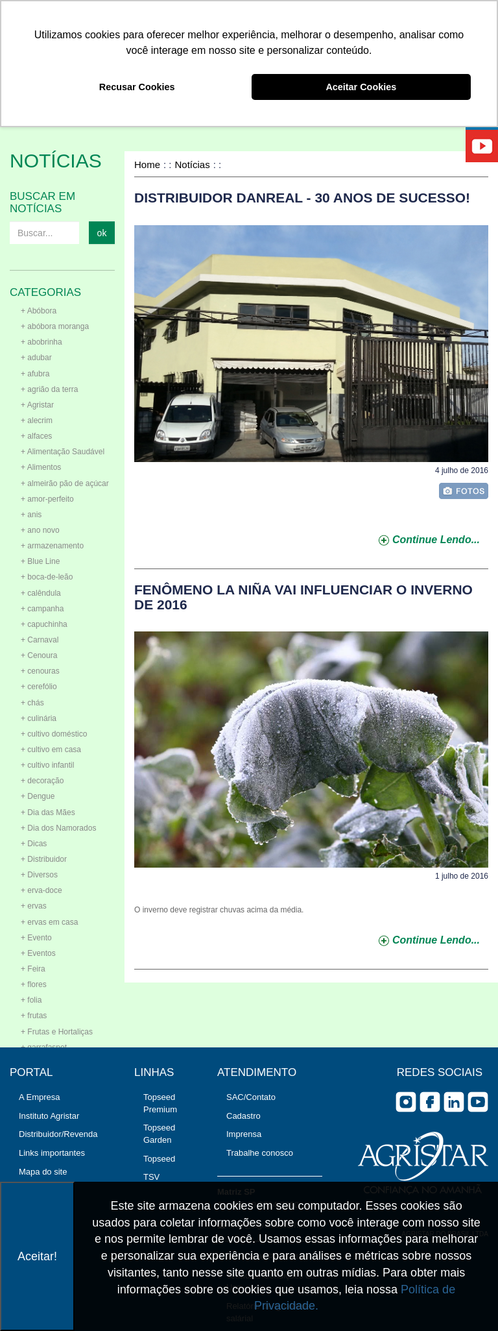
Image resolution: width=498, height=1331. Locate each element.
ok (102, 233)
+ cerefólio (39, 686)
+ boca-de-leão (47, 576)
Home (147, 164)
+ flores (34, 984)
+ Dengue (37, 796)
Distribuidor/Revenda (58, 1134)
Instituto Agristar (49, 1116)
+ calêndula (41, 593)
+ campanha (42, 608)
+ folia (31, 1000)
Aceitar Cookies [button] (361, 87)
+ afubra (35, 373)
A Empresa (39, 1097)
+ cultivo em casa (51, 749)
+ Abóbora (38, 310)
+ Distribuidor (44, 859)
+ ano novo (40, 530)
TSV (151, 1177)
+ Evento (36, 937)
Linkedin (454, 1102)
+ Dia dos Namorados (58, 828)
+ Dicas (34, 843)
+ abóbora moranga (55, 326)
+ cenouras (40, 671)
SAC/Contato (251, 1097)
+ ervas (34, 905)
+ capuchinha (44, 624)
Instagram (406, 1102)
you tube (478, 1102)
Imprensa (243, 1134)
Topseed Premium (160, 1103)
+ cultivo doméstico (54, 734)
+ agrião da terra (49, 389)
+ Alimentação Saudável (62, 451)
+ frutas (34, 1015)
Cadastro (243, 1116)
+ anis (31, 514)
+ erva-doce (41, 890)
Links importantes (52, 1153)
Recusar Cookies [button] (137, 87)
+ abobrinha (41, 342)
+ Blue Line (40, 561)
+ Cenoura (39, 655)
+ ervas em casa (49, 922)
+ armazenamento (52, 545)
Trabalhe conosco (259, 1153)
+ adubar (36, 357)
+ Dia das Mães (48, 812)
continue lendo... (436, 539)
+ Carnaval (39, 639)
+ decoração (42, 780)
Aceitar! (37, 1256)
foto (463, 491)
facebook (430, 1102)
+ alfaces (36, 436)
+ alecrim (37, 420)
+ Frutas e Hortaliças (57, 1031)
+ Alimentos (41, 467)
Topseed (159, 1159)
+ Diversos (39, 874)
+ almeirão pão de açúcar (65, 483)
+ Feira (33, 968)
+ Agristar (37, 404)
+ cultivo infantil (47, 765)
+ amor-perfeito (47, 499)
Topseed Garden (159, 1134)
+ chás (32, 702)
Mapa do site (43, 1172)
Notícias (192, 164)
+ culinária (38, 718)
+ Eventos (38, 953)
